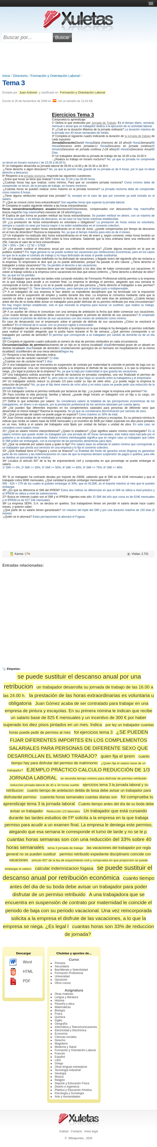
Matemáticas (63, 1007)
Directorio (20, 76)
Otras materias (64, 994)
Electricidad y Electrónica (70, 1030)
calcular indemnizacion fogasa (64, 868)
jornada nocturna (34, 176)
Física (58, 1013)
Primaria (60, 963)
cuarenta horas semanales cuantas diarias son (78, 797)
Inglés (58, 1020)
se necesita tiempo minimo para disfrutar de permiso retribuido (104, 778)
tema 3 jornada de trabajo (65, 848)
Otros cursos (63, 983)
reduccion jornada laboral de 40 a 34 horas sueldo (44, 785)
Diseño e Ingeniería (67, 1086)
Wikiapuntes (76, 1138)
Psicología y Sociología (69, 1093)
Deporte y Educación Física (72, 1083)
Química (60, 1017)
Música (59, 1076)
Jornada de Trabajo (103, 122)
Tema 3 (13, 83)
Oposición (61, 979)
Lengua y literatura (66, 997)
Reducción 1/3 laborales (63, 811)
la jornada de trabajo (138, 136)
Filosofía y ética (64, 1003)
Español (60, 1056)
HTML (21, 972)
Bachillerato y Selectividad (71, 969)
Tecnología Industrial (68, 1070)
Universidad (62, 976)
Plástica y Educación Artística (73, 1090)
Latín (58, 1060)
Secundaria (62, 966)
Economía (61, 1033)
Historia (59, 1000)
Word (20, 962)
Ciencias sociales (66, 1037)
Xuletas (64, 1131)
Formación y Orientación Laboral (55, 76)
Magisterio (61, 1043)
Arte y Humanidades (67, 1096)
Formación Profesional (69, 973)
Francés (60, 1053)
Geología (60, 1073)
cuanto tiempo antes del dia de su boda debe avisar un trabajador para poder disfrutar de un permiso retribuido (82, 886)
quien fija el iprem (118, 756)
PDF (19, 981)
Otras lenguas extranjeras (71, 1066)
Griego (59, 1063)
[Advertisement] (78, 58)
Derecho (60, 1040)
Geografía (61, 1023)
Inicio (6, 76)
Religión (60, 1080)
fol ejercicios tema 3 (93, 732)
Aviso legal (91, 1131)
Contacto (76, 1131)
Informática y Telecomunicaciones (76, 1027)
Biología (60, 1010)
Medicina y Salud (65, 1047)
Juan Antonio (28, 92)
